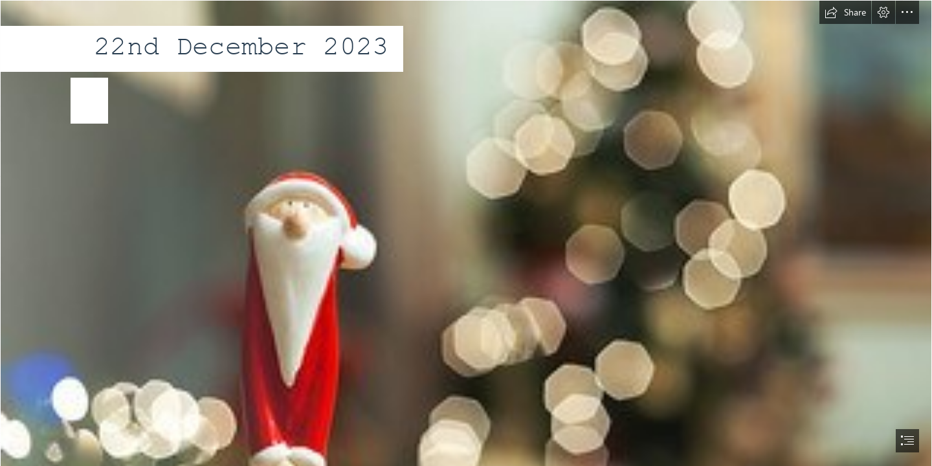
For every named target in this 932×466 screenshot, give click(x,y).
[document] (466, 233)
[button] (845, 12)
